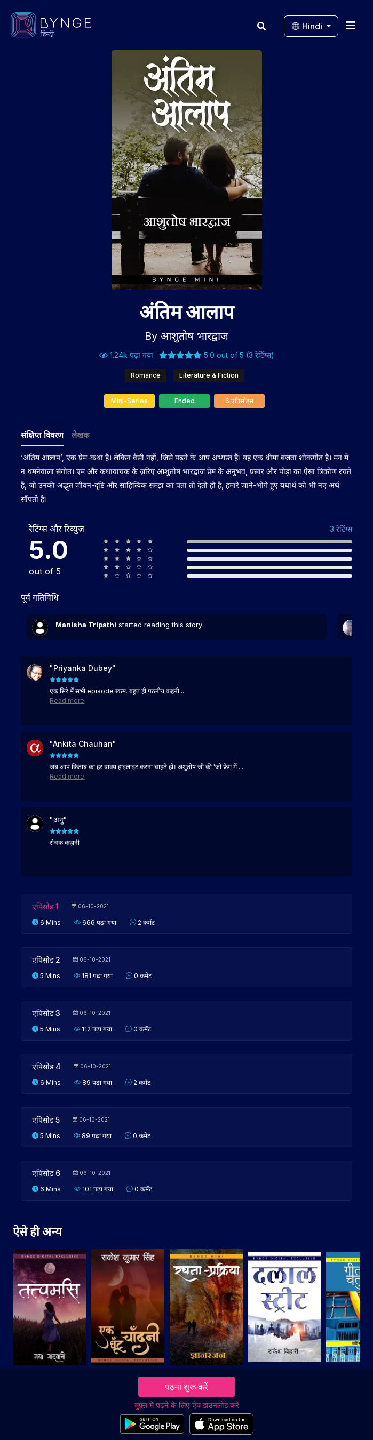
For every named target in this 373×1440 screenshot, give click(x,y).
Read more (67, 701)
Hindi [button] (307, 26)
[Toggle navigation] (350, 25)
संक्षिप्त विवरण (42, 435)
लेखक (81, 435)
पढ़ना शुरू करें (186, 1386)
